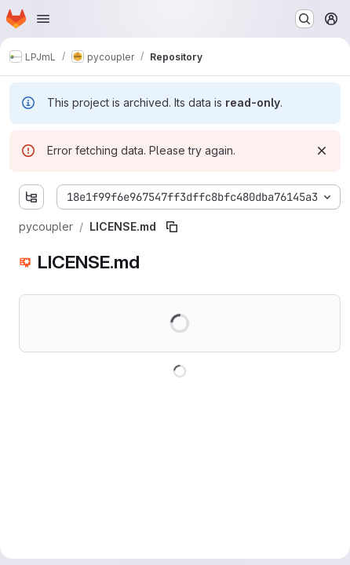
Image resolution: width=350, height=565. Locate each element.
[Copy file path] (171, 226)
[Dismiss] (321, 150)
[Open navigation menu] (43, 18)
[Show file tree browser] (31, 197)
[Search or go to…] (304, 18)
